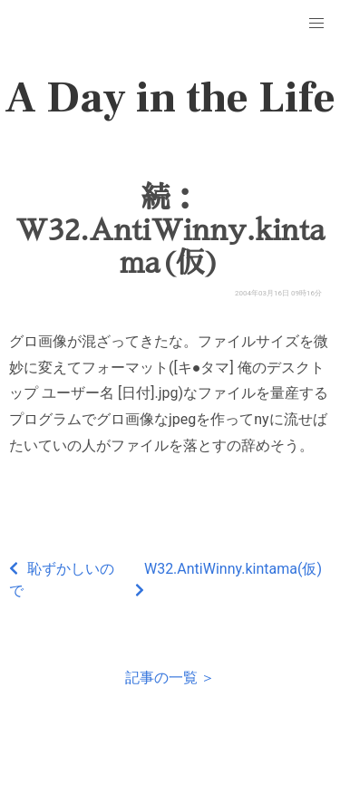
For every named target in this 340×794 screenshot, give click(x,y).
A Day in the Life (170, 98)
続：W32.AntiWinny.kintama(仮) (170, 230)
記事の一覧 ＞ (170, 677)
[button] (316, 23)
